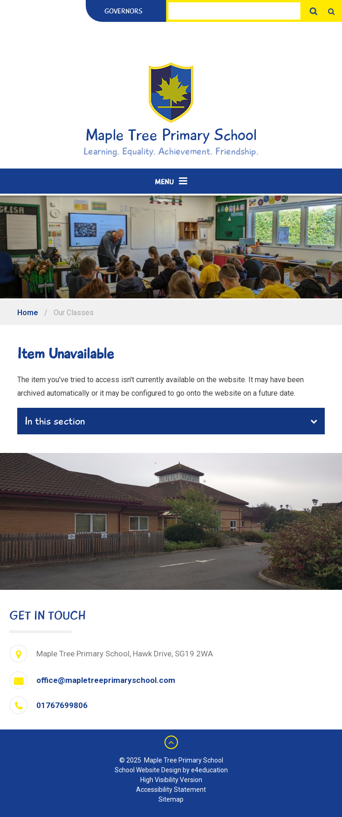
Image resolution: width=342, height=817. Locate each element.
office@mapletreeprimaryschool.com (105, 680)
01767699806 (62, 705)
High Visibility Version (171, 779)
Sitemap (171, 799)
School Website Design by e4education (171, 770)
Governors (123, 11)
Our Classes (74, 312)
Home (27, 312)
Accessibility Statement (171, 789)
